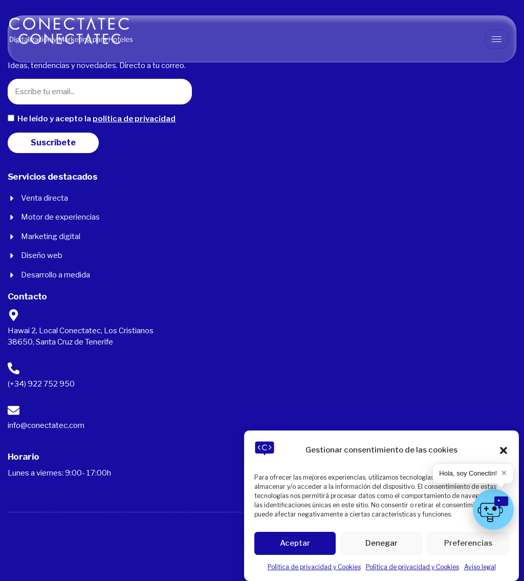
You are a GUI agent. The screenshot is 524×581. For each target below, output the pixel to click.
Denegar (381, 543)
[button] (503, 450)
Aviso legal (480, 567)
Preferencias (468, 543)
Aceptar (295, 543)
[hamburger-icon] (496, 39)
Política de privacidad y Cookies (314, 567)
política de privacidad (134, 118)
